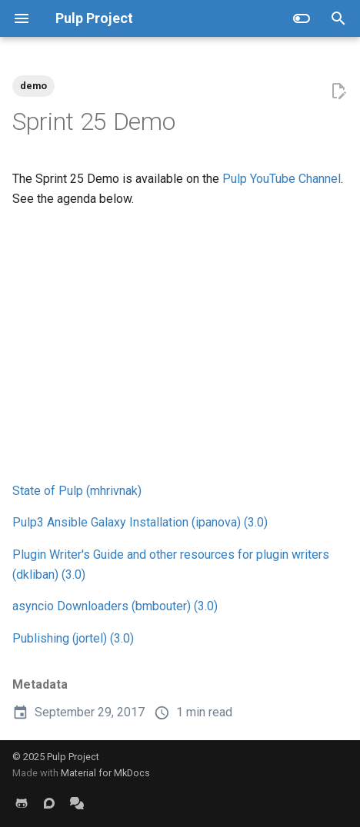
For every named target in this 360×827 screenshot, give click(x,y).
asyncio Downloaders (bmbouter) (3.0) (115, 606)
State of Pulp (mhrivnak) (77, 490)
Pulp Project (73, 756)
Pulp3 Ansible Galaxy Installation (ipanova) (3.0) (140, 522)
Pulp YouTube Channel (281, 178)
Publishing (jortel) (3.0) (73, 638)
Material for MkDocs (105, 773)
